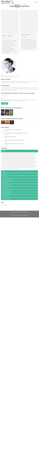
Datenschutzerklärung (8, 99)
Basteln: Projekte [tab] (5, 187)
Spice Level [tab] (4, 174)
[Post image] (2, 130)
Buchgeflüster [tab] (4, 182)
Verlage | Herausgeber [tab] (6, 179)
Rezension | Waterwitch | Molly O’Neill (10, 136)
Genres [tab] (3, 150)
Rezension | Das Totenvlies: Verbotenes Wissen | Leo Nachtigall (14, 143)
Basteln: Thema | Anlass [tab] (6, 185)
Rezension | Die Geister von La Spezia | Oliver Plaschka (12, 129)
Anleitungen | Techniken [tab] (6, 190)
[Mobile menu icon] (37, 2)
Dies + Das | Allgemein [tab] (6, 198)
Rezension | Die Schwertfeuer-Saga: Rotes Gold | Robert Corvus (14, 140)
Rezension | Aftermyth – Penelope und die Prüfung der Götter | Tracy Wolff (15, 133)
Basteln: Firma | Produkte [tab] (6, 193)
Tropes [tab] (3, 171)
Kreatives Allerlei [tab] (5, 196)
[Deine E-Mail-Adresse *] (6, 96)
